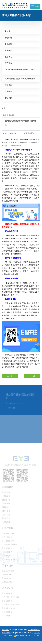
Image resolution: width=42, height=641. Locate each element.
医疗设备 (8, 63)
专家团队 (8, 50)
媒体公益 (8, 85)
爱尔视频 (8, 98)
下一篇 (32, 376)
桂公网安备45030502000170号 (26, 636)
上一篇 (10, 376)
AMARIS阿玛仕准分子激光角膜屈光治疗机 (21, 71)
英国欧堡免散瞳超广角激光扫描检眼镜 (20, 79)
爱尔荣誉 (8, 38)
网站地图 (5, 630)
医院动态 (8, 57)
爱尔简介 (8, 31)
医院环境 (8, 44)
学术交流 (8, 91)
